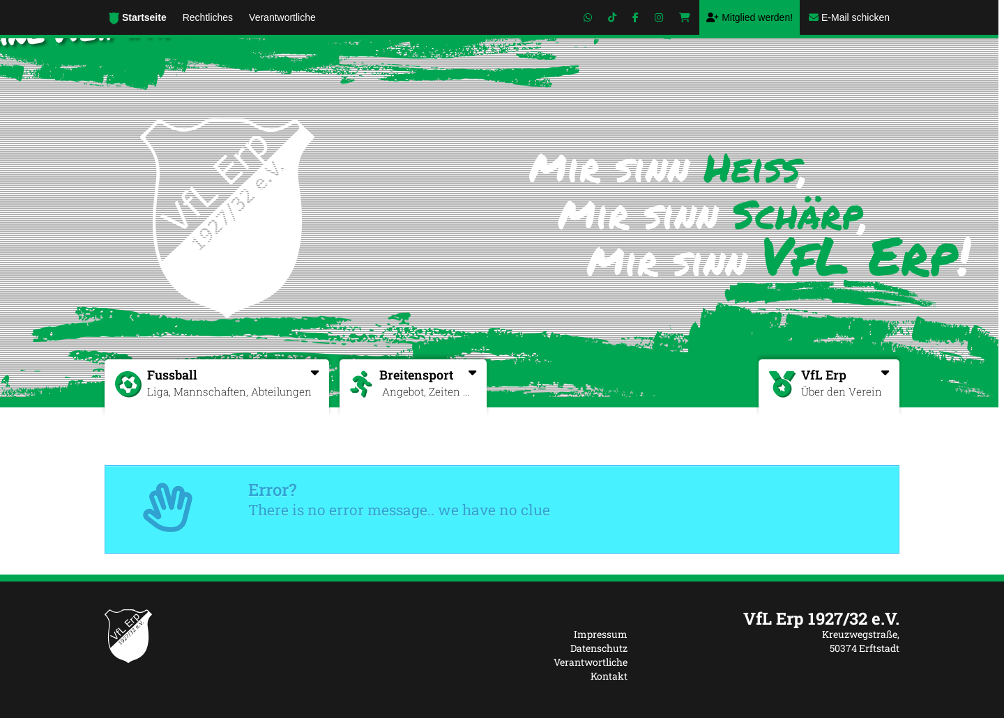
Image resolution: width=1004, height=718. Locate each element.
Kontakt (609, 675)
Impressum (601, 634)
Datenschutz (599, 648)
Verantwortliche (591, 662)
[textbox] (773, 618)
